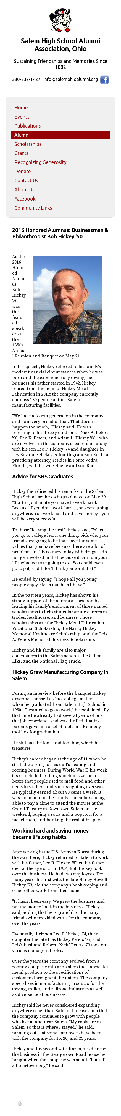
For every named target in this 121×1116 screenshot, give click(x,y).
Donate (22, 171)
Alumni (22, 135)
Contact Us (26, 180)
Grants (21, 153)
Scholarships (27, 144)
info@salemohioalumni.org (70, 79)
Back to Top (103, 1098)
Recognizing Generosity (40, 162)
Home (21, 107)
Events (22, 116)
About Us (24, 189)
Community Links (33, 207)
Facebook (25, 198)
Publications (27, 125)
